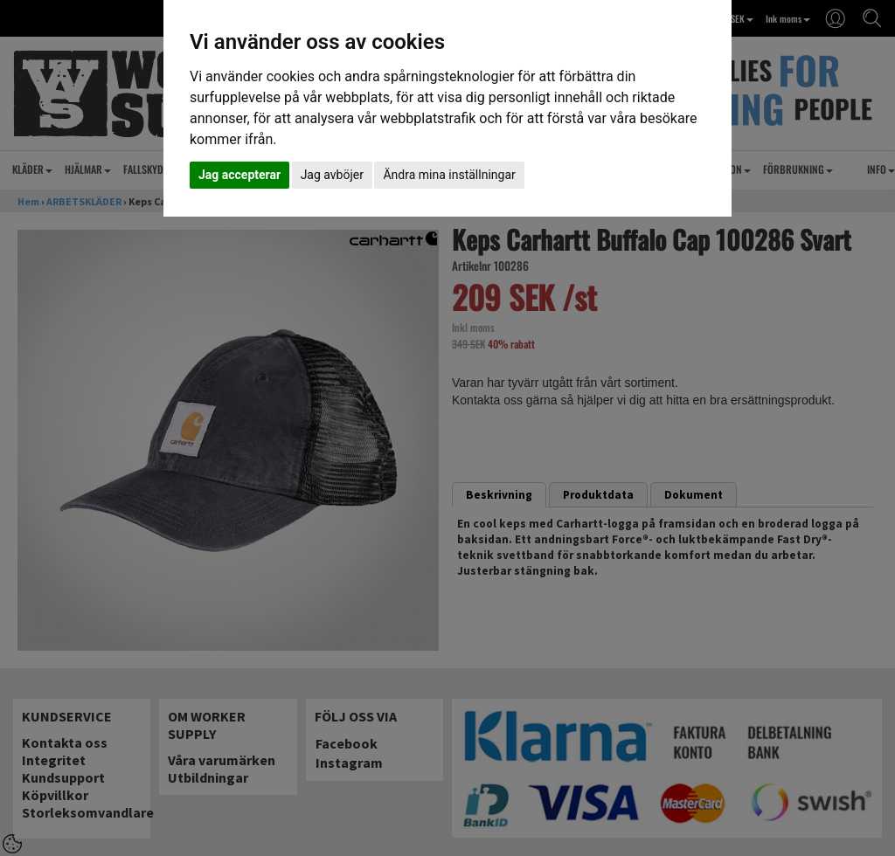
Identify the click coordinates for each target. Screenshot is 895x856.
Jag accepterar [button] (239, 175)
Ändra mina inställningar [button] (449, 175)
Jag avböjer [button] (332, 175)
